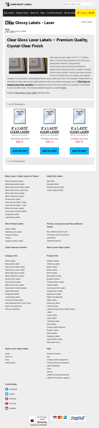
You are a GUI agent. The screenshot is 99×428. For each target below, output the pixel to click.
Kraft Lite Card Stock (13, 306)
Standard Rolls (53, 184)
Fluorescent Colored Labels (16, 211)
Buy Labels (9, 12)
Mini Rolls (51, 181)
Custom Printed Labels (14, 300)
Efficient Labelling (12, 309)
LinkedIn (12, 408)
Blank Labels (52, 267)
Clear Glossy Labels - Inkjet (15, 202)
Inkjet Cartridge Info (55, 297)
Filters (89, 21)
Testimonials (10, 362)
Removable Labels (12, 264)
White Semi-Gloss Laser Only (16, 190)
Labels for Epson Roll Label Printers (61, 309)
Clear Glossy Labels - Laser (15, 205)
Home (7, 353)
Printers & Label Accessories (58, 235)
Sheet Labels (52, 333)
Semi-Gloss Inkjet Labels (15, 267)
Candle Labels (52, 285)
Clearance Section (54, 241)
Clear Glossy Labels (13, 282)
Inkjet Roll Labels (54, 176)
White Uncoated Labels (14, 181)
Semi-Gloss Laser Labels (15, 270)
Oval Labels (51, 324)
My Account (69, 12)
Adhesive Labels (53, 264)
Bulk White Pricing (54, 276)
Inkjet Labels (52, 300)
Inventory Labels (53, 303)
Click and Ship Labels (55, 282)
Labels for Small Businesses (58, 375)
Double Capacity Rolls (55, 187)
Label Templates (53, 365)
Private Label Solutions (56, 327)
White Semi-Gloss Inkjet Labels (17, 187)
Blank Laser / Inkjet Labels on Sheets (22, 176)
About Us (34, 12)
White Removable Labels (15, 184)
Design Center (22, 12)
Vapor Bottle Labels (54, 339)
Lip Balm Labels (53, 321)
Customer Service (54, 12)
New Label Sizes (53, 342)
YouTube (12, 403)
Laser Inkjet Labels (18, 4)
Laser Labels (52, 318)
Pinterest (12, 398)
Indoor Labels (10, 229)
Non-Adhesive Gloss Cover (57, 232)
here (64, 87)
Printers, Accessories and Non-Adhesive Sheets (65, 225)
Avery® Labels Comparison (57, 359)
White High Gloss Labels (14, 193)
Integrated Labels (12, 214)
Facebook (13, 389)
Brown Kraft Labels (12, 199)
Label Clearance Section (16, 247)
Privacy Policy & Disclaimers (58, 362)
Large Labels (52, 315)
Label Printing (52, 306)
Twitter (12, 394)
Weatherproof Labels (13, 232)
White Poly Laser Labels (14, 208)
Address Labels (53, 261)
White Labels (10, 261)
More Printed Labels (14, 223)
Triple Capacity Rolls (55, 190)
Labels (49, 312)
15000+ (8, 238)
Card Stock (51, 238)
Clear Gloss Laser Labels (26, 92)
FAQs (49, 368)
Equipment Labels (54, 294)
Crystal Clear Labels (55, 291)
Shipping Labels (53, 336)
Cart (48, 356)
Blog (43, 12)
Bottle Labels (52, 270)
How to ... (50, 371)
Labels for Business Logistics (58, 378)
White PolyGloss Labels (14, 196)
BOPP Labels (52, 273)
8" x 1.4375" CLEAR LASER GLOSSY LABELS (19, 131)
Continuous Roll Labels (56, 288)
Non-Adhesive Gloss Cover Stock (18, 303)
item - (85, 12)
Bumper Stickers (11, 235)
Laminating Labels (12, 217)
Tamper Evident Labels (14, 241)
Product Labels (53, 330)
